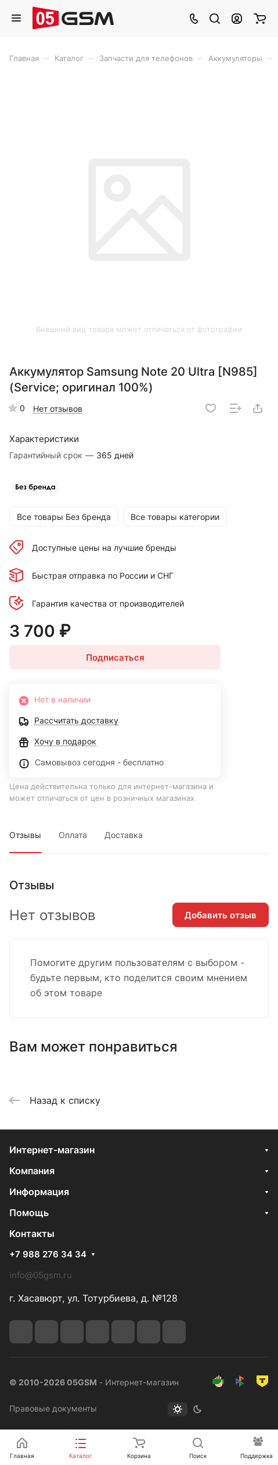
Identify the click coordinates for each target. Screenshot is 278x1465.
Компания (32, 1171)
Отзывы (25, 835)
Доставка (123, 835)
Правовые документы (53, 1408)
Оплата (73, 835)
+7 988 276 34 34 (47, 1254)
